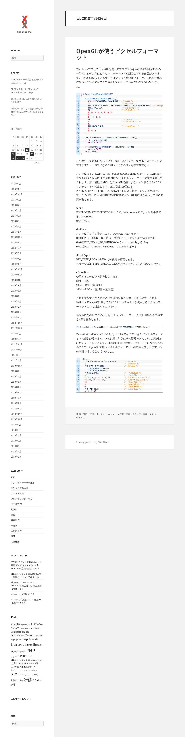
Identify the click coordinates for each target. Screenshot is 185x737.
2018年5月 (16, 446)
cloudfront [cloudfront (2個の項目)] (34, 628)
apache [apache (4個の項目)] (15, 624)
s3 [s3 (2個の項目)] (25, 663)
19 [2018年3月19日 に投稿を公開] (13, 154)
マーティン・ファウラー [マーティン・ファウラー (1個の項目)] (31, 675)
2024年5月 (16, 253)
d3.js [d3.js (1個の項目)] (27, 632)
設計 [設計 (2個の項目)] (13, 684)
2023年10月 (17, 280)
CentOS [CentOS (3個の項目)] (15, 628)
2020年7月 (16, 371)
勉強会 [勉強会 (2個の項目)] (14, 680)
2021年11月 (17, 344)
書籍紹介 (15, 520)
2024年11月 (17, 242)
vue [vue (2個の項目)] (17, 666)
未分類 (14, 525)
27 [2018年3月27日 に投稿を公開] (18, 158)
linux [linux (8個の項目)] (37, 644)
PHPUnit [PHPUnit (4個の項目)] (25, 656)
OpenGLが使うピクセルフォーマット (117, 54)
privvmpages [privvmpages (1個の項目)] (36, 660)
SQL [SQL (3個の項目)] (38, 663)
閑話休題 (15, 541)
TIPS (13, 477)
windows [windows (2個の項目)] (24, 666)
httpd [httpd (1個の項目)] (13, 640)
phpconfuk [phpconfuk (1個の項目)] (15, 656)
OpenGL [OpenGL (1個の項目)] (22, 652)
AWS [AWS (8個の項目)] (34, 624)
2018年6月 (16, 440)
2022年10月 (17, 328)
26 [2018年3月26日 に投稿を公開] (13, 158)
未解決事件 (16, 530)
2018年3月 (16, 456)
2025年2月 (16, 226)
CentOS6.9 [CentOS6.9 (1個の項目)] (24, 628)
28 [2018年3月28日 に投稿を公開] (22, 158)
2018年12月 (17, 408)
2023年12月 (17, 269)
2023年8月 (16, 290)
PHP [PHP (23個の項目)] (30, 650)
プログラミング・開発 (21, 498)
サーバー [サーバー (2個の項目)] (33, 666)
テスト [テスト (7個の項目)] (16, 674)
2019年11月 (17, 392)
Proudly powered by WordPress (92, 442)
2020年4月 (16, 381)
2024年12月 (17, 237)
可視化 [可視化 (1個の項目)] (20, 680)
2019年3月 (16, 397)
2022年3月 (16, 338)
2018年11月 (17, 413)
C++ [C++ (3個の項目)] (40, 624)
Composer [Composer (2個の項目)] (16, 631)
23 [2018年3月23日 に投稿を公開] (32, 154)
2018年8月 (16, 429)
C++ (154, 414)
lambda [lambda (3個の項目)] (33, 639)
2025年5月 (16, 215)
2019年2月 (16, 403)
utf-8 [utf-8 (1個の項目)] (13, 667)
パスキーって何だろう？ (23, 594)
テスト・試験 (17, 493)
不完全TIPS (16, 504)
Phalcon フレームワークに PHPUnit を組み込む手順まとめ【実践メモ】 (26, 585)
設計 (13, 536)
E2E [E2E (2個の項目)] (36, 635)
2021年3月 (16, 360)
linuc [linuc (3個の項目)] (29, 645)
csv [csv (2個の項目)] (23, 631)
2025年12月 (17, 194)
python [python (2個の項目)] (14, 663)
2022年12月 (17, 317)
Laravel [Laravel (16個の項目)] (18, 644)
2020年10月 (17, 365)
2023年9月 (16, 285)
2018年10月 (17, 419)
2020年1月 (16, 387)
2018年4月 (16, 451)
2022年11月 (17, 322)
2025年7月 (16, 205)
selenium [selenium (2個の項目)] (31, 663)
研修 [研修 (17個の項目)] (28, 679)
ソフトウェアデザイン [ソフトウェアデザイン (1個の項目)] (28, 670)
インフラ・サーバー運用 (23, 482)
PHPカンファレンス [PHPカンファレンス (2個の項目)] (20, 659)
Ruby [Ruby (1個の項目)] (21, 663)
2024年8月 (16, 247)
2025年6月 (16, 210)
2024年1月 (16, 263)
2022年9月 (16, 333)
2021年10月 (17, 349)
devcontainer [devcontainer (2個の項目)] (18, 635)
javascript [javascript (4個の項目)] (22, 639)
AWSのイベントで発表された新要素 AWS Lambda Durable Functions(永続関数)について (26, 565)
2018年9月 (16, 424)
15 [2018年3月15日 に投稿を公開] (27, 149)
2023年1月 (16, 312)
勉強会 (14, 509)
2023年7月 (16, 296)
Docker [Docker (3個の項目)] (29, 635)
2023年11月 (17, 274)
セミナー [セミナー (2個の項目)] (15, 670)
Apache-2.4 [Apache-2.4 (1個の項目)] (25, 625)
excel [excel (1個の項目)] (41, 635)
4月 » (37, 162)
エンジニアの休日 (19, 487)
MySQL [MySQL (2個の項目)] (14, 651)
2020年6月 (16, 376)
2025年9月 (16, 199)
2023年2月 (16, 306)
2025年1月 (16, 231)
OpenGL (80, 417)
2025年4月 (16, 221)
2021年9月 (16, 355)
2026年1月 (16, 188)
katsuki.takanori (107, 414)
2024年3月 (16, 258)
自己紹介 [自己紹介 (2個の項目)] (37, 680)
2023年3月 (16, 301)
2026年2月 (16, 183)
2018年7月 (16, 435)
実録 (13, 514)
